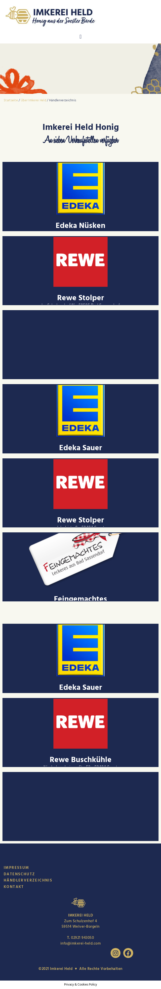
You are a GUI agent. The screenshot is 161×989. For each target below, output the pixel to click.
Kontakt (14, 886)
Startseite (11, 100)
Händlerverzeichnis (28, 880)
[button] (80, 37)
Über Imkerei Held (34, 100)
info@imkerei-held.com (80, 943)
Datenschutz (19, 874)
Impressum (16, 867)
